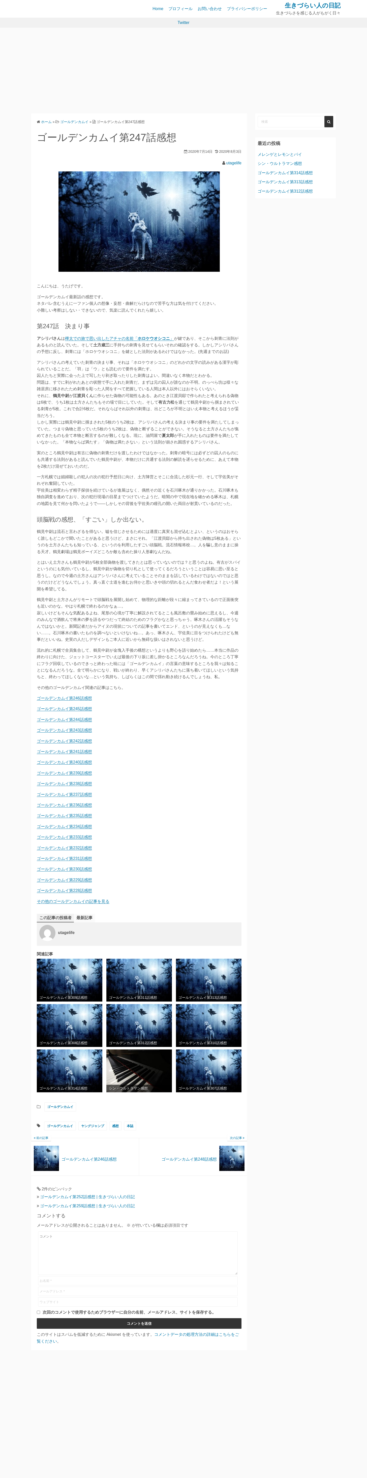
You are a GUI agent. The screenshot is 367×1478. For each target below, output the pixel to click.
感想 (115, 1126)
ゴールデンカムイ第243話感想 (64, 730)
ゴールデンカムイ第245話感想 (64, 709)
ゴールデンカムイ (60, 1107)
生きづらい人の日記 (313, 5)
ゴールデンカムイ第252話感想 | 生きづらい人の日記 (87, 1197)
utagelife (234, 163)
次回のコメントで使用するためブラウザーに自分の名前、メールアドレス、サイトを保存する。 (129, 1320)
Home (157, 9)
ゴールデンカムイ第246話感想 (64, 698)
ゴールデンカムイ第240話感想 (64, 762)
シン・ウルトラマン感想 (280, 163)
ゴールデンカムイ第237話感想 (64, 794)
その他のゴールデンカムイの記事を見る (73, 901)
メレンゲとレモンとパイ (280, 154)
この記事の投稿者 (55, 918)
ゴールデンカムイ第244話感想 (64, 719)
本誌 (130, 1126)
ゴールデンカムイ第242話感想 (64, 741)
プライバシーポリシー (247, 9)
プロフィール (180, 9)
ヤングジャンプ (92, 1126)
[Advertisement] (183, 70)
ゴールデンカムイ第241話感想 (64, 751)
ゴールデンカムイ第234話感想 (64, 826)
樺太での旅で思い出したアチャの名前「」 (119, 338)
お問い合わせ (210, 9)
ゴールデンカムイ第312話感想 (285, 191)
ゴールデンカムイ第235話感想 (64, 815)
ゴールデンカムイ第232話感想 (64, 848)
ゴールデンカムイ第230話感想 (64, 869)
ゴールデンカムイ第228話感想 (64, 890)
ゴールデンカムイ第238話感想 (64, 783)
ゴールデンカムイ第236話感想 (64, 805)
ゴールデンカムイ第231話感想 (64, 858)
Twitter (183, 22)
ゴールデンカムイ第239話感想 (64, 773)
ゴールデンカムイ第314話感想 (285, 173)
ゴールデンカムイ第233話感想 (64, 837)
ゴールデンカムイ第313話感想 (285, 182)
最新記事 (84, 918)
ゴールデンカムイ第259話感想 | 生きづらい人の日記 (87, 1206)
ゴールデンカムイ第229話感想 (64, 880)
